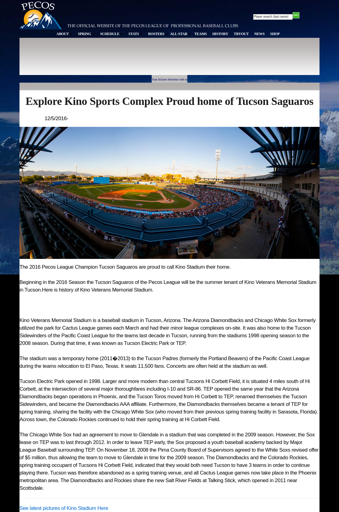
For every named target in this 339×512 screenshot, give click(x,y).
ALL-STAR (180, 34)
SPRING (86, 34)
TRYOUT (241, 34)
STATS (136, 34)
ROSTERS (158, 34)
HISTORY (220, 34)
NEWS (259, 34)
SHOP (275, 34)
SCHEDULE (111, 34)
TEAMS (200, 34)
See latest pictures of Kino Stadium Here (63, 508)
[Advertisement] (131, 59)
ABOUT (64, 34)
